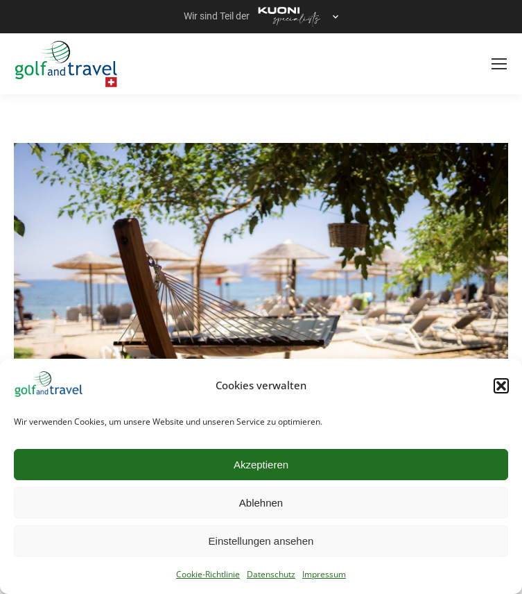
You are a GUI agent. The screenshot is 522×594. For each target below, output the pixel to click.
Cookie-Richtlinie (208, 574)
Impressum (324, 574)
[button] (501, 386)
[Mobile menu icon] (499, 64)
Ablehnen (261, 503)
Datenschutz (271, 574)
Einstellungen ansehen (261, 541)
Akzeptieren (261, 464)
